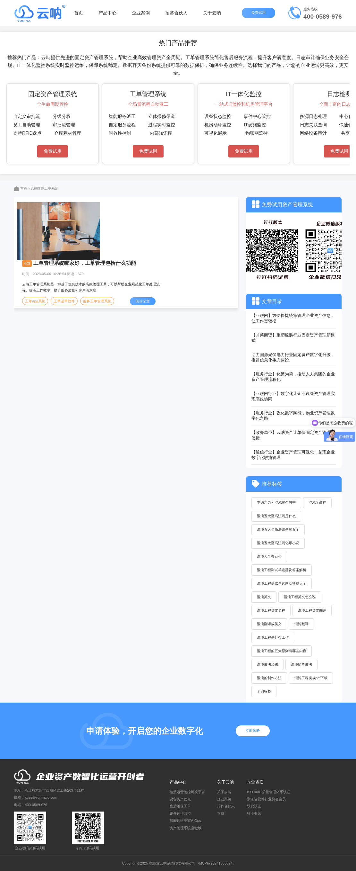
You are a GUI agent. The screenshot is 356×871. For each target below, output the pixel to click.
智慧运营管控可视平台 (187, 792)
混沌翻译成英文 (269, 624)
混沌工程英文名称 (271, 610)
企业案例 (141, 12)
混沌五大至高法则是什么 (276, 516)
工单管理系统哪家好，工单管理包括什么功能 (84, 263)
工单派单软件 (64, 301)
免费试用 (259, 12)
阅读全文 (143, 301)
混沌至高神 (317, 502)
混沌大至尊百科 (269, 556)
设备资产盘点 (180, 799)
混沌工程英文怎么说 (300, 597)
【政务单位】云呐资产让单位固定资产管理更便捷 (293, 435)
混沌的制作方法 (269, 678)
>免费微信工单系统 (43, 188)
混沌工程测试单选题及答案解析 (281, 570)
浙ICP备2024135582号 (216, 863)
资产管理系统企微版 (185, 828)
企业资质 (255, 782)
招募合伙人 (176, 12)
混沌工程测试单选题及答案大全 (281, 583)
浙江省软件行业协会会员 (266, 799)
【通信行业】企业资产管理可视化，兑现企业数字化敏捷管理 (293, 455)
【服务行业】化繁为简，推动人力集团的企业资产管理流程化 (293, 377)
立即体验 (253, 730)
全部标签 (264, 691)
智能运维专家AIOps (185, 820)
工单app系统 (35, 301)
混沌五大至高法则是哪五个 (278, 529)
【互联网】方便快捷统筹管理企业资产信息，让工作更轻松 (293, 318)
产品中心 (107, 12)
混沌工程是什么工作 (273, 637)
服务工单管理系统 (97, 301)
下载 (220, 813)
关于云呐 (212, 12)
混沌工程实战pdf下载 (311, 678)
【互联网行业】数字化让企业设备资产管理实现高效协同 (293, 396)
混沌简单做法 (301, 664)
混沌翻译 (301, 624)
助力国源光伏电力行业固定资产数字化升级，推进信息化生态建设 (293, 357)
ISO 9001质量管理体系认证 (268, 792)
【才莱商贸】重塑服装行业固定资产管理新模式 (293, 338)
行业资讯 (254, 813)
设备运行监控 (180, 813)
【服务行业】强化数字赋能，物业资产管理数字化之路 (293, 415)
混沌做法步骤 (267, 664)
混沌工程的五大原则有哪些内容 (281, 651)
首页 (78, 12)
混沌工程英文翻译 (312, 610)
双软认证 (254, 806)
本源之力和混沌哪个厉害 (276, 502)
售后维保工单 (180, 806)
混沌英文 (264, 597)
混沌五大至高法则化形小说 (278, 543)
